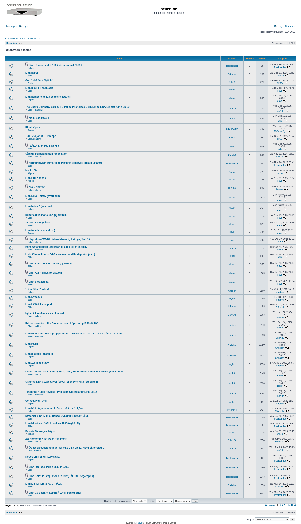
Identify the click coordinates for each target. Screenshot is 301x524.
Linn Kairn (31, 343)
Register (12, 26)
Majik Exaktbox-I (39, 117)
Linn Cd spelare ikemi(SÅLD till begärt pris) (55, 492)
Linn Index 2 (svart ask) (39, 206)
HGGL (232, 118)
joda (232, 146)
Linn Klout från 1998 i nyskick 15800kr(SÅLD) (52, 423)
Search (290, 26)
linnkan (232, 188)
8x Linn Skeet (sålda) (37, 222)
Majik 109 (31, 170)
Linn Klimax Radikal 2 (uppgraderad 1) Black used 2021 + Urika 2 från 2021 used (73, 333)
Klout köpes (32, 127)
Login (23, 26)
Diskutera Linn (34, 139)
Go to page (270, 505)
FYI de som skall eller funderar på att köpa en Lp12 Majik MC (61, 323)
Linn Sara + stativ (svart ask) (42, 196)
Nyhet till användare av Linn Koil (44, 313)
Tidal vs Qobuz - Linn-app (40, 136)
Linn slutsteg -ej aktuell (39, 353)
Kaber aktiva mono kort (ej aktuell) (46, 215)
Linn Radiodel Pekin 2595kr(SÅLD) (50, 467)
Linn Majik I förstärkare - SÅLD (43, 483)
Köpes (31, 100)
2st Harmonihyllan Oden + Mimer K (46, 438)
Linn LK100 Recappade (39, 304)
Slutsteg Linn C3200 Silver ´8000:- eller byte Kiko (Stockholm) (62, 381)
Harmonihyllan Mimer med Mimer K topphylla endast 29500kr (65, 162)
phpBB (139, 523)
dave (232, 89)
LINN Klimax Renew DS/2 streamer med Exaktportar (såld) (60, 254)
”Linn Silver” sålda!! (37, 289)
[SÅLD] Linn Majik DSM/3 (44, 145)
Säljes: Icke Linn (35, 157)
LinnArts (232, 108)
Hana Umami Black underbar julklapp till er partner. (56, 246)
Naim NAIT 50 (37, 187)
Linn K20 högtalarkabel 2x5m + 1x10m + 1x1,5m (54, 408)
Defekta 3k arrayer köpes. (40, 431)
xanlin (232, 432)
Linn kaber (31, 72)
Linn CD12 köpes (35, 178)
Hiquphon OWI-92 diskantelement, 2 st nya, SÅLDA (59, 239)
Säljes (30, 68)
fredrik (232, 373)
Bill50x (232, 82)
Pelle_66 (232, 440)
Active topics (33, 38)
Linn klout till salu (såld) (39, 88)
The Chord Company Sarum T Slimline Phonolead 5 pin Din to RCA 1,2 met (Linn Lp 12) (77, 107)
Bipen (232, 240)
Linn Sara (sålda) (39, 281)
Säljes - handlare (35, 110)
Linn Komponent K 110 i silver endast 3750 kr (56, 65)
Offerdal (232, 74)
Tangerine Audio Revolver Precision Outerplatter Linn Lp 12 (61, 391)
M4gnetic (232, 410)
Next (293, 505)
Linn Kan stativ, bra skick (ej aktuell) (51, 263)
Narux (232, 172)
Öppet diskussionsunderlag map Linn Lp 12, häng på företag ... (67, 447)
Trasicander (232, 66)
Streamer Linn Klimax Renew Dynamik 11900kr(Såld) (57, 415)
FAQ (278, 26)
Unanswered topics (15, 38)
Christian (231, 345)
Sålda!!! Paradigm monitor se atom (46, 153)
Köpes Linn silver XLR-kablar (43, 456)
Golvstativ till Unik (36, 400)
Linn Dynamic (33, 296)
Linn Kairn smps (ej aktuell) (45, 272)
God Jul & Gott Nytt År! (39, 80)
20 (289, 505)
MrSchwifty (232, 128)
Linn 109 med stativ (37, 362)
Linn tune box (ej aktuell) (40, 230)
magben (232, 291)
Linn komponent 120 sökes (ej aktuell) (48, 96)
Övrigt (30, 83)
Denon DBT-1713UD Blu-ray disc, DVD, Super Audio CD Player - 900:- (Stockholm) (74, 371)
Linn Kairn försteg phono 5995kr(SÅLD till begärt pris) (61, 476)
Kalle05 (232, 155)
